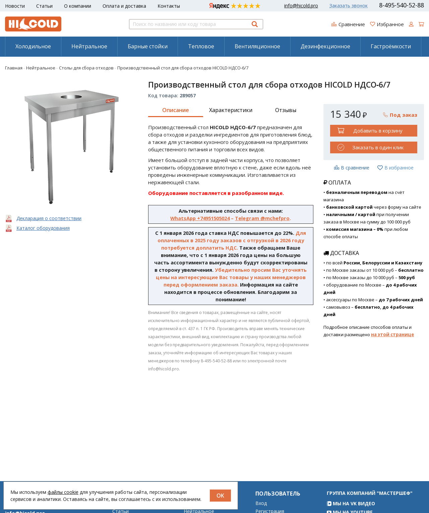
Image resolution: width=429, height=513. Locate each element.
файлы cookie (63, 492)
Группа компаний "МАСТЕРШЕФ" (370, 502)
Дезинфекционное (325, 46)
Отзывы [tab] (285, 110)
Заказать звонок (348, 5)
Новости (15, 6)
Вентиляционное (257, 46)
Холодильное (33, 46)
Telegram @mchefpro (262, 218)
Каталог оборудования (43, 228)
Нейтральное (89, 46)
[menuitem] (33, 46)
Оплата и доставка (124, 6)
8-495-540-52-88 (401, 5)
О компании (77, 6)
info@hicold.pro (301, 5)
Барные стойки (148, 46)
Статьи (44, 6)
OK (220, 495)
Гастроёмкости (391, 46)
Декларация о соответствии (48, 218)
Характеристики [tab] (230, 110)
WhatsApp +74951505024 (200, 218)
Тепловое (201, 46)
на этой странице (392, 334)
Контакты (169, 6)
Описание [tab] (175, 110)
